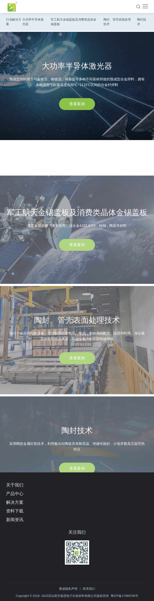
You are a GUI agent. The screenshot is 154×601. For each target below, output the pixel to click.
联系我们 (89, 588)
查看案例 (77, 106)
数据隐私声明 (68, 588)
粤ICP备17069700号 (124, 596)
